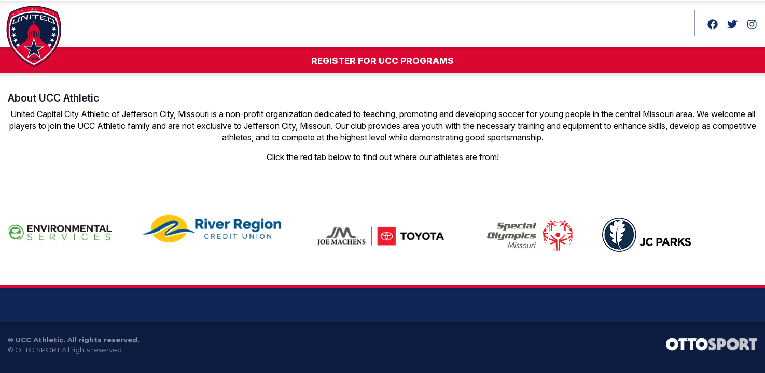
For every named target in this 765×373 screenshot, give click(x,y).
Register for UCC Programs (382, 60)
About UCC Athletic (53, 98)
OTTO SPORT (37, 350)
